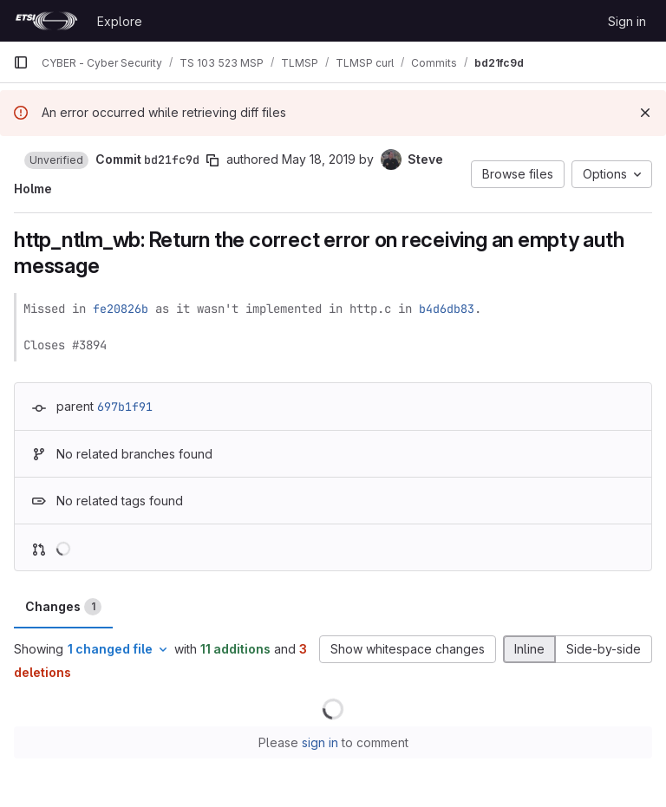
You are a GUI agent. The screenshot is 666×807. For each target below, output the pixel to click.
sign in (320, 742)
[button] (56, 160)
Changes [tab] (63, 606)
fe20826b (120, 308)
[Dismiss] (645, 112)
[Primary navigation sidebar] (21, 62)
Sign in (627, 21)
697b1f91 (125, 406)
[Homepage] (46, 21)
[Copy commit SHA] (212, 160)
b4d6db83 (446, 308)
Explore (119, 21)
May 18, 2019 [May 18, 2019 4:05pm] (319, 159)
